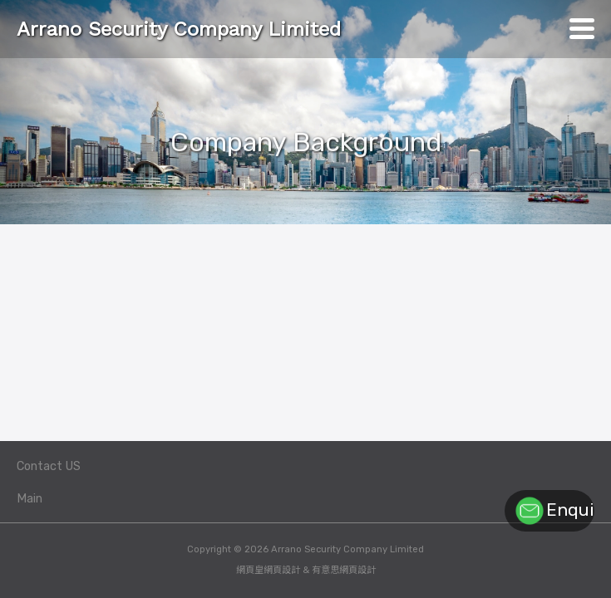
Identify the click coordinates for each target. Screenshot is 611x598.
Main (29, 499)
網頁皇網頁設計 (268, 570)
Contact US (49, 466)
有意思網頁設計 (344, 570)
